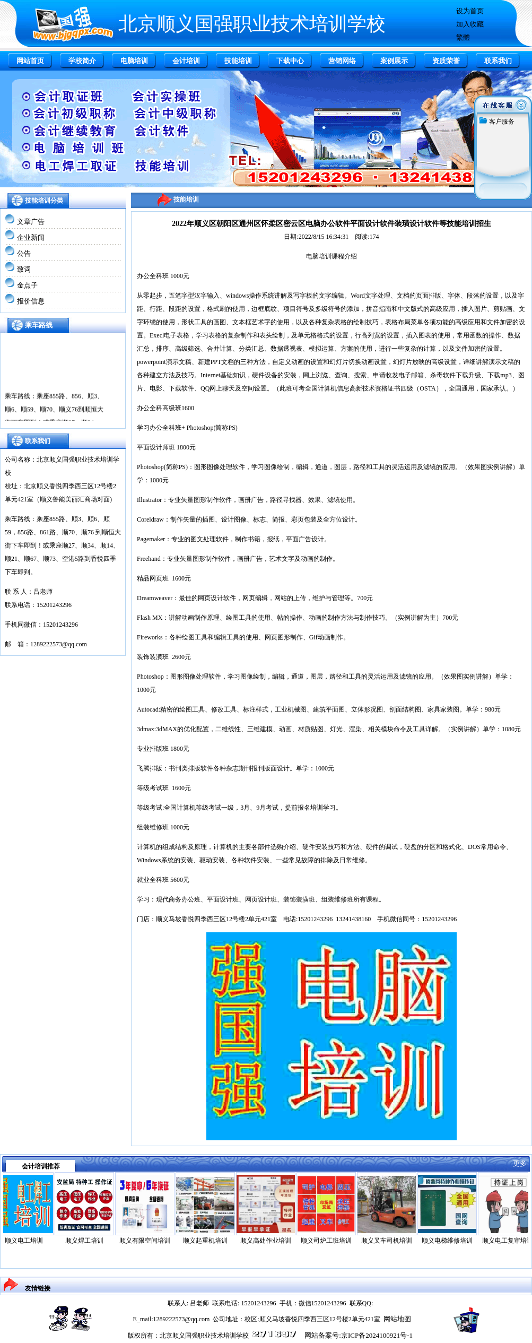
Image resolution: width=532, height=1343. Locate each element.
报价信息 (31, 301)
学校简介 (82, 61)
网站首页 (30, 61)
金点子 (27, 285)
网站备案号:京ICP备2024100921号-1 (358, 1335)
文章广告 (31, 222)
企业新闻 (31, 237)
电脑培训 (134, 61)
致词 (24, 269)
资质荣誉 (446, 61)
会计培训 (186, 61)
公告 (24, 253)
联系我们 (498, 61)
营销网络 (342, 61)
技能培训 (238, 61)
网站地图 (397, 1319)
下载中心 (290, 61)
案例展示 (394, 61)
